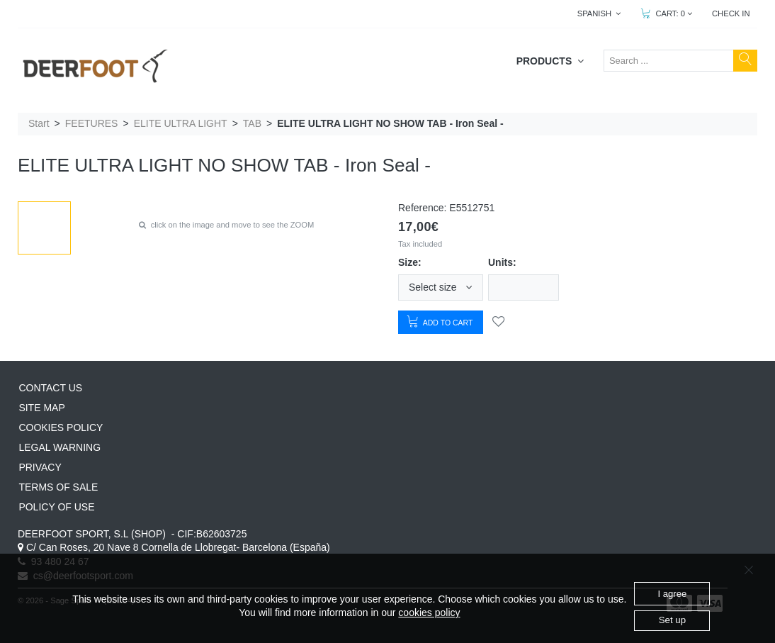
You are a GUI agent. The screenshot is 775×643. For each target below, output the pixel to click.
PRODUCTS (550, 61)
